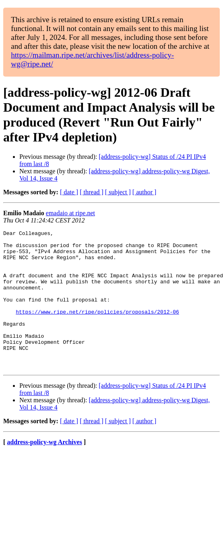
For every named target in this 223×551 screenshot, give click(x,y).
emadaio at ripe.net (70, 213)
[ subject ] (118, 192)
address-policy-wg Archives (44, 469)
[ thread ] (91, 192)
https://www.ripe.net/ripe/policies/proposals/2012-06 (97, 328)
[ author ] (144, 192)
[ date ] (69, 192)
